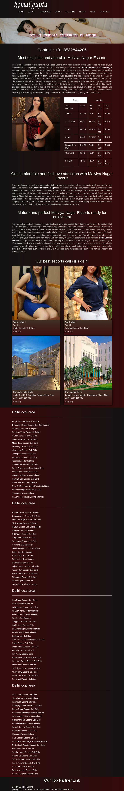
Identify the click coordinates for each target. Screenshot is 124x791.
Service (99, 100)
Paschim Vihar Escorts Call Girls (26, 763)
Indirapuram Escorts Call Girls (25, 607)
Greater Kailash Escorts (22, 545)
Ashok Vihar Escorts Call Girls (25, 472)
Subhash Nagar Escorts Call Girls (26, 490)
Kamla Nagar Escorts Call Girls (25, 479)
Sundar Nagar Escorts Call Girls (26, 752)
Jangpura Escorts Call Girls (24, 622)
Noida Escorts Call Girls (22, 643)
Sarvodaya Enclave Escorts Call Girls (28, 713)
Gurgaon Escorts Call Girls (23, 537)
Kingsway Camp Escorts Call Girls (27, 661)
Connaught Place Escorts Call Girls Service (30, 425)
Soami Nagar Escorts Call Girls (25, 709)
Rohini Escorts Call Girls (22, 563)
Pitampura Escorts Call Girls (24, 702)
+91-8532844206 (71, 50)
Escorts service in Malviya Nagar (97, 67)
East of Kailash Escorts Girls (24, 770)
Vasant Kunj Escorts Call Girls (25, 570)
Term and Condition (32, 790)
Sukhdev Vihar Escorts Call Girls (26, 668)
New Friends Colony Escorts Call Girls (28, 639)
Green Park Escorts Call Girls (25, 439)
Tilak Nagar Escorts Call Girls (24, 523)
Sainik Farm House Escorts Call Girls (28, 468)
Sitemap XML (47, 790)
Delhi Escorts (27, 787)
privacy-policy (18, 790)
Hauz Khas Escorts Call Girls (24, 436)
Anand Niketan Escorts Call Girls (26, 723)
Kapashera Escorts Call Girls (24, 731)
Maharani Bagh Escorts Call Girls (26, 520)
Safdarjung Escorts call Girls (24, 541)
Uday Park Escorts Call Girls (24, 756)
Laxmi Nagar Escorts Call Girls (25, 647)
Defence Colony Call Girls (23, 530)
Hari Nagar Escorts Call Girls (24, 600)
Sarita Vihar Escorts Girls (23, 555)
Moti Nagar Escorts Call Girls (24, 446)
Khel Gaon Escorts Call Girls (24, 695)
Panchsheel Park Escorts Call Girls (27, 716)
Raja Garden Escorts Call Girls (25, 738)
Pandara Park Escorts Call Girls (25, 512)
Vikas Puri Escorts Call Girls (24, 632)
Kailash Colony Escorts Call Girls (26, 727)
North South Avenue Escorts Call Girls (28, 745)
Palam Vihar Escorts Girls (23, 559)
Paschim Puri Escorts (21, 618)
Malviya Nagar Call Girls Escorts (26, 548)
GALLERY (70, 12)
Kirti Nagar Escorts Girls (22, 654)
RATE (93, 12)
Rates (75, 100)
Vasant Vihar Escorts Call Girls (25, 573)
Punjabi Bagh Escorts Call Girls (25, 421)
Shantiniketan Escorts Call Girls (25, 698)
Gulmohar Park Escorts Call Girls (26, 720)
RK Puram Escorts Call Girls (24, 534)
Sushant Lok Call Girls (21, 636)
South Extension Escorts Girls (25, 774)
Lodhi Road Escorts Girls (23, 625)
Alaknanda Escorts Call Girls (24, 450)
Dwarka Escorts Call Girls (23, 766)
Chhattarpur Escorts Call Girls (25, 464)
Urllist (72, 790)
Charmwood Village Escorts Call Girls (28, 497)
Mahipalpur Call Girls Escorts (24, 584)
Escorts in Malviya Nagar (44, 188)
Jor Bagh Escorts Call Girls (23, 493)
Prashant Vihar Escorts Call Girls (26, 432)
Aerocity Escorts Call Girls (23, 650)
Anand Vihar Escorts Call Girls (25, 611)
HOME (21, 12)
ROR (56, 790)
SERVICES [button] (46, 12)
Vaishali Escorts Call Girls (23, 461)
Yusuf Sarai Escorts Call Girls (25, 672)
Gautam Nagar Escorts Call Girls (26, 475)
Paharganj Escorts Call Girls (24, 577)
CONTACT (105, 12)
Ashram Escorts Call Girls (23, 748)
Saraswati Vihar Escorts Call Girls (26, 657)
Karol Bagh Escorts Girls (22, 581)
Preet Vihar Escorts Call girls (24, 428)
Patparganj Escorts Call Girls (24, 457)
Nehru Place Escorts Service (24, 482)
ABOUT (31, 12)
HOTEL (82, 12)
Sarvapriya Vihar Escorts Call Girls (27, 705)
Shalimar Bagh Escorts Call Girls (26, 629)
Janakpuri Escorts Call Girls (24, 454)
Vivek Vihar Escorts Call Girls (24, 614)
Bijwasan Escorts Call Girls (23, 734)
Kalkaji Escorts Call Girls (22, 604)
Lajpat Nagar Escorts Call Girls (25, 566)
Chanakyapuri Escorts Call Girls (26, 516)
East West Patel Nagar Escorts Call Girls (29, 741)
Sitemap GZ (64, 790)
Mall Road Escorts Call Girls (24, 665)
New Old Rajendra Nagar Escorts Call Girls (30, 486)
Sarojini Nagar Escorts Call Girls (26, 759)
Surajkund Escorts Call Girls (24, 679)
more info (17, 332)
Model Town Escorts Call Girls (25, 443)
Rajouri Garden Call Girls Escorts (26, 527)
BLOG (59, 12)
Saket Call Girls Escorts (22, 552)
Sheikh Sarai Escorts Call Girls (25, 675)
